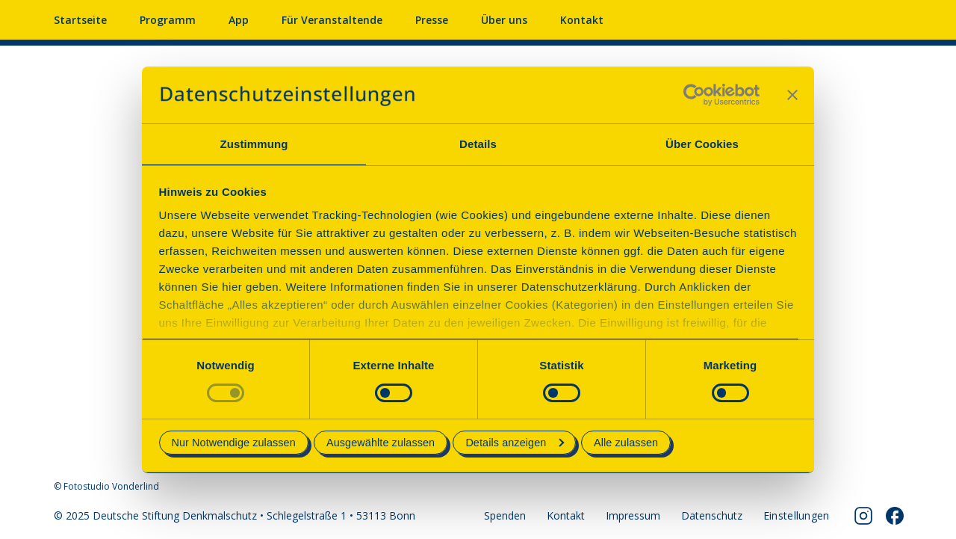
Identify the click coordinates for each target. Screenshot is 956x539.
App (239, 20)
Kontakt (581, 20)
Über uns (504, 20)
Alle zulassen (626, 443)
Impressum (633, 515)
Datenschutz (711, 515)
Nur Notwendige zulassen (234, 443)
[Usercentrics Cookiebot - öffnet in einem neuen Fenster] (694, 95)
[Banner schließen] (792, 95)
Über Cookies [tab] (702, 144)
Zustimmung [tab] (254, 144)
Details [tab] (478, 144)
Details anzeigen (514, 443)
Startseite (80, 20)
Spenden (505, 515)
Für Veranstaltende (332, 20)
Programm (168, 20)
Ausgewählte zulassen (380, 443)
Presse (431, 20)
